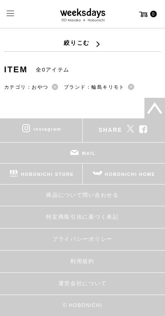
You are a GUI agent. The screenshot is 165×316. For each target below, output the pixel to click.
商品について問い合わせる (82, 195)
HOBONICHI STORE (47, 173)
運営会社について (82, 283)
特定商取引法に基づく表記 (82, 217)
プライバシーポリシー (82, 239)
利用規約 (82, 261)
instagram (47, 128)
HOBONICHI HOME (130, 173)
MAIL (89, 152)
